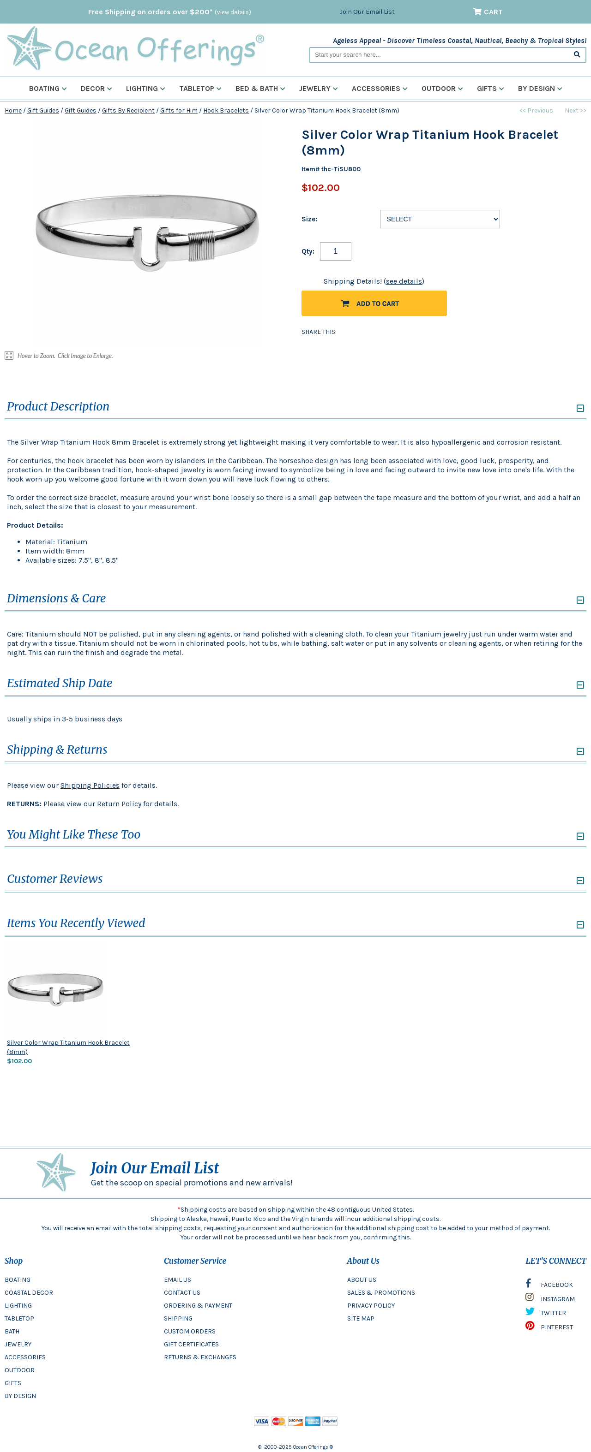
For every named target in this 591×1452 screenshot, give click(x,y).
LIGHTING (18, 1305)
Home (13, 110)
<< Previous (536, 110)
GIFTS (13, 1383)
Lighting (145, 88)
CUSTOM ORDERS (190, 1331)
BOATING (17, 1280)
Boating (48, 88)
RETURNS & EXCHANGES (200, 1357)
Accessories (380, 88)
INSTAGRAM (550, 1299)
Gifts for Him (179, 110)
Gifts (490, 88)
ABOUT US (361, 1280)
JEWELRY (18, 1344)
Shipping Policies (90, 785)
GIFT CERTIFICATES (191, 1344)
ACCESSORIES (25, 1357)
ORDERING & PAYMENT (198, 1305)
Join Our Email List (367, 12)
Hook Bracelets (226, 110)
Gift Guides (43, 110)
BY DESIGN (20, 1396)
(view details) (233, 12)
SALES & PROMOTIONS (381, 1293)
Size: (309, 219)
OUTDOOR (20, 1370)
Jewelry (318, 88)
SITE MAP (360, 1318)
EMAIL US (177, 1280)
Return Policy (119, 803)
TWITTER (545, 1314)
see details (404, 281)
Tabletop (200, 88)
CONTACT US (182, 1293)
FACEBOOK (549, 1285)
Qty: (308, 251)
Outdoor (442, 88)
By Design (540, 88)
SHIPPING (178, 1318)
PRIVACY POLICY (371, 1305)
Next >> (575, 110)
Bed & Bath (260, 88)
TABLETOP (19, 1318)
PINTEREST (549, 1328)
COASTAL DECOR (29, 1293)
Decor (96, 88)
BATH (12, 1331)
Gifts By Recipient (128, 110)
